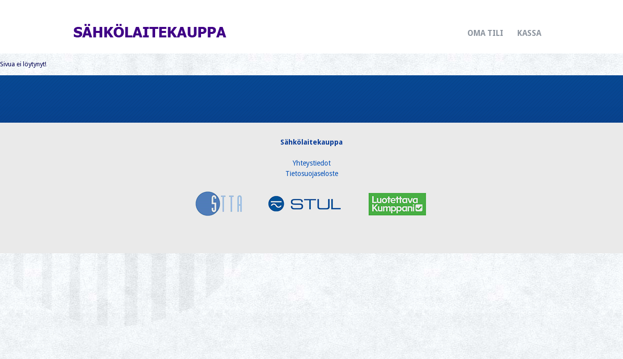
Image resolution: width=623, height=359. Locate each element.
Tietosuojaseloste (311, 174)
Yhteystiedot (312, 163)
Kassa (529, 33)
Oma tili (485, 33)
